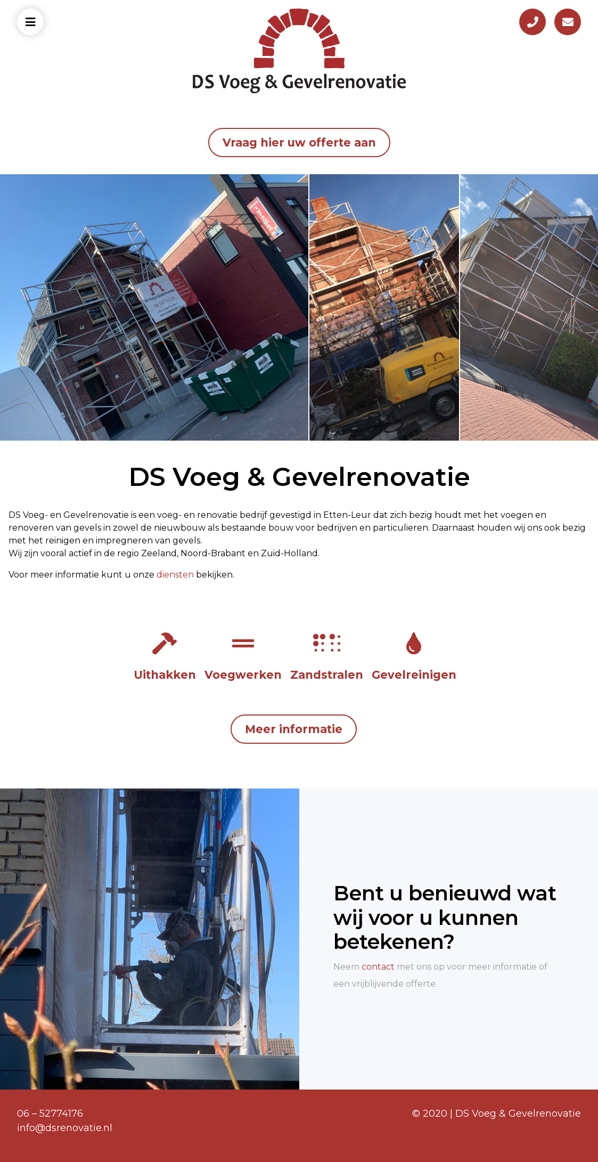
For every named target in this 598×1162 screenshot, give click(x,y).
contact (378, 967)
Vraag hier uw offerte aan (299, 142)
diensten (175, 575)
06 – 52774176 (50, 1113)
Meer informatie (293, 729)
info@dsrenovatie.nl (64, 1128)
